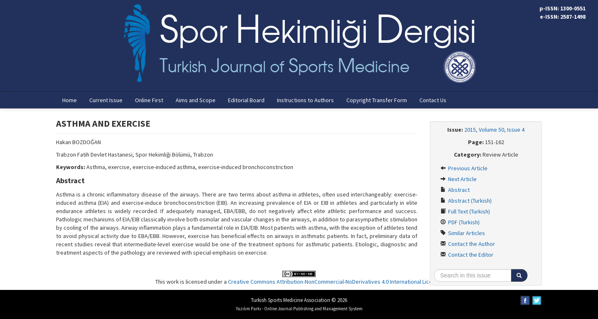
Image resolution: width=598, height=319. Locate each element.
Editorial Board (246, 100)
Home (69, 100)
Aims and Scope (196, 100)
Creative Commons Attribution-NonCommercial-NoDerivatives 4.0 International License (334, 281)
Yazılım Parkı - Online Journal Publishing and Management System (299, 309)
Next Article (458, 179)
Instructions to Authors (305, 100)
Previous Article (464, 168)
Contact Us (432, 100)
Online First (149, 100)
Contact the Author (467, 244)
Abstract (455, 190)
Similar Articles (462, 233)
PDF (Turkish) (460, 222)
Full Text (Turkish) (465, 211)
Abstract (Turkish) (466, 200)
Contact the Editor (466, 254)
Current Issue (106, 100)
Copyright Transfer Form (376, 100)
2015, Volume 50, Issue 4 (494, 129)
